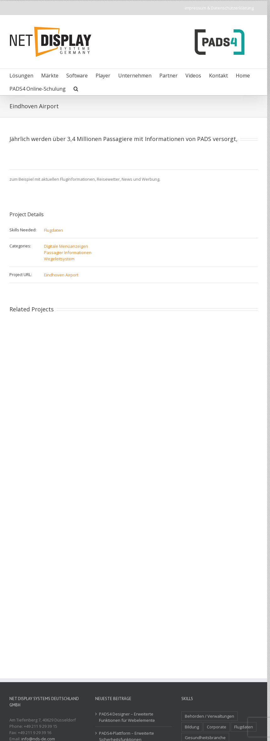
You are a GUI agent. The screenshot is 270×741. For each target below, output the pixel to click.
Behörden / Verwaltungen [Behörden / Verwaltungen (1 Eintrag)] (209, 716)
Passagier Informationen (67, 252)
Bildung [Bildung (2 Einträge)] (192, 727)
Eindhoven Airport (61, 275)
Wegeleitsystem (59, 259)
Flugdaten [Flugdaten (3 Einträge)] (243, 727)
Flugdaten (53, 230)
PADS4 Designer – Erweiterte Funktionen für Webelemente (127, 717)
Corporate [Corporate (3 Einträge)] (216, 727)
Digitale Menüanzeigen (66, 246)
